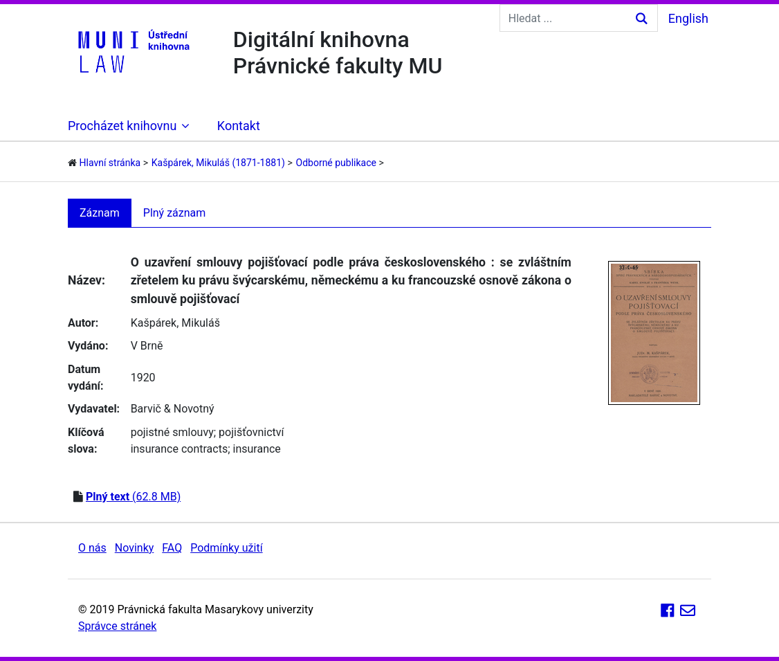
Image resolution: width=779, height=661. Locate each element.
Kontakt (238, 125)
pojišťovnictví (251, 432)
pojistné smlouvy (172, 432)
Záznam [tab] (100, 212)
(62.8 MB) (133, 496)
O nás (92, 547)
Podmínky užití (226, 547)
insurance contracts (179, 448)
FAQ (172, 547)
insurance (257, 448)
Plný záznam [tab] (174, 212)
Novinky (134, 547)
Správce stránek (117, 626)
